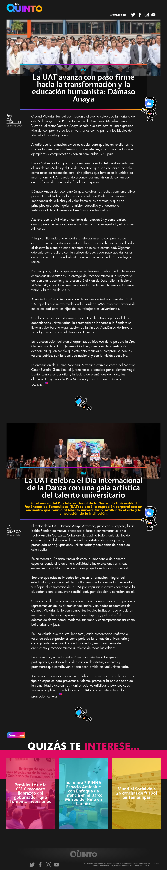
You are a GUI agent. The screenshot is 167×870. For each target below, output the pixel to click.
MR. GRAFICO (14, 120)
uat (83, 69)
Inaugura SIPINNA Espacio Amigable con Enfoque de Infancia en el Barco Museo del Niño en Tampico (83, 793)
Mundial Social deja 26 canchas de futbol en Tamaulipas (136, 793)
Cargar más (16, 735)
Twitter (133, 15)
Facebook (140, 15)
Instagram (147, 15)
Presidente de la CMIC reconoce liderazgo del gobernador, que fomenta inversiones (30, 793)
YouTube (153, 15)
